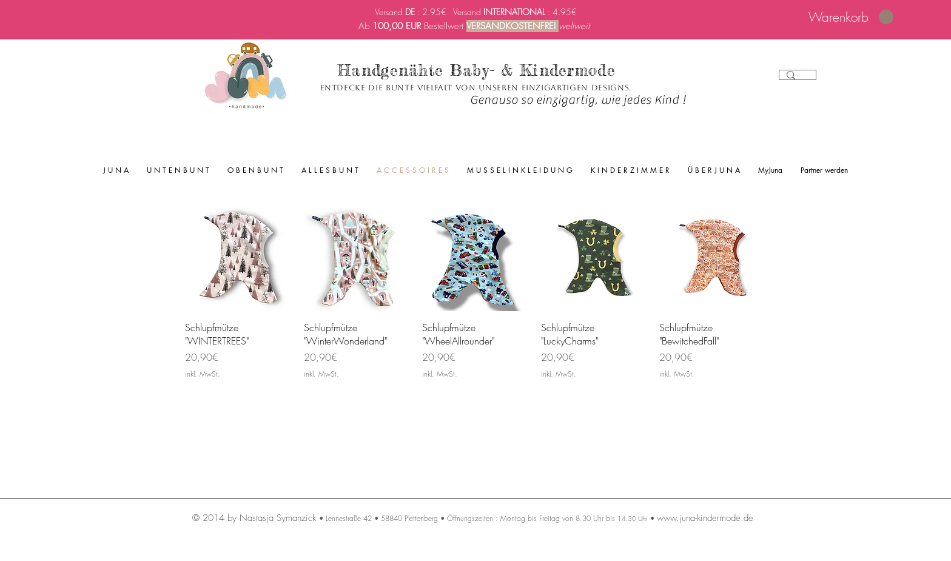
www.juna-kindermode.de (705, 518)
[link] (850, 17)
